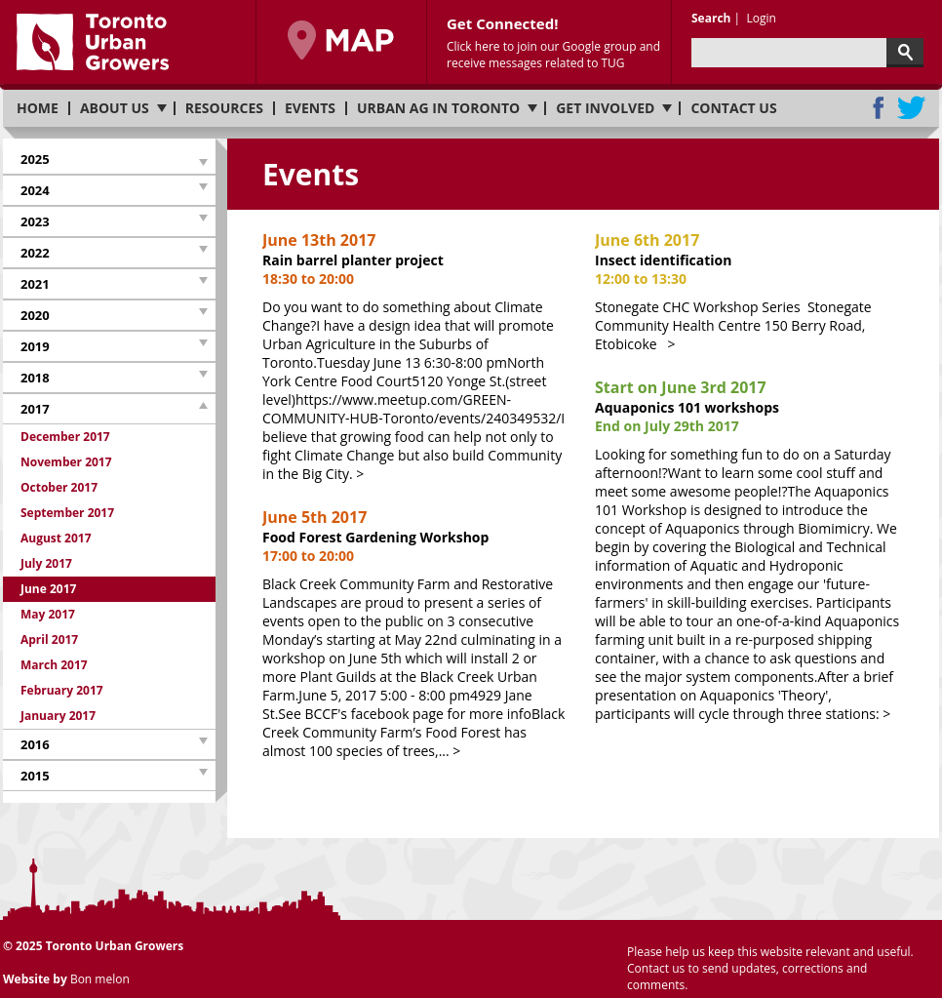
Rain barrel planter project (353, 260)
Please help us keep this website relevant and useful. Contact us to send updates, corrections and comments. (770, 968)
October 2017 (59, 487)
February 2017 (61, 690)
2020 (35, 315)
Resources (224, 108)
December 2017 (65, 436)
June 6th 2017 (647, 240)
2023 (35, 221)
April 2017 (49, 639)
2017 (35, 409)
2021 (35, 284)
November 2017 (66, 462)
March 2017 (54, 665)
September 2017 (67, 512)
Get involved (605, 108)
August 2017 (56, 538)
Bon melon (100, 979)
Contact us (733, 108)
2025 (35, 159)
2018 (35, 377)
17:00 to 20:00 (308, 555)
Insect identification (663, 260)
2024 (35, 190)
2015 (35, 775)
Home (38, 108)
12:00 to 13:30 (641, 278)
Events (310, 108)
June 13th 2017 (318, 240)
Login (760, 18)
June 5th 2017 (314, 517)
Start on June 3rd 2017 (680, 387)
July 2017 (46, 563)
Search (710, 18)
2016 (35, 744)
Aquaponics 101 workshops (687, 407)
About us (114, 108)
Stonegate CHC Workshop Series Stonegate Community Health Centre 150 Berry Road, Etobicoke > (733, 325)
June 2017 (48, 588)
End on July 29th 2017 (667, 426)
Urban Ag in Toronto (438, 108)
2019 (35, 346)
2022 (35, 252)
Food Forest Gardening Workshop (375, 537)
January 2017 (58, 715)
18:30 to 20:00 (308, 278)
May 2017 (47, 614)
